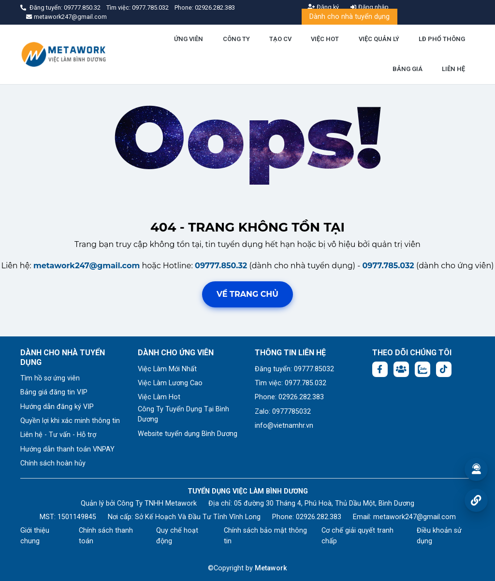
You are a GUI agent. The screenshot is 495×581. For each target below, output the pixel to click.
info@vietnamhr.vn (284, 425)
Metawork (271, 568)
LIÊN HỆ (453, 69)
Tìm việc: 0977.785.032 (290, 383)
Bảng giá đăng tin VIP (53, 392)
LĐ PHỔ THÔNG (442, 39)
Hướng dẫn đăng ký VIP (57, 407)
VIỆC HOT (325, 39)
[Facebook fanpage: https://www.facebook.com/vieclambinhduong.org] (380, 369)
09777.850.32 (83, 7)
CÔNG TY (236, 39)
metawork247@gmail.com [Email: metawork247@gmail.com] (414, 517)
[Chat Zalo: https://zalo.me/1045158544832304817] (422, 369)
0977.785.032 (151, 7)
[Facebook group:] (401, 369)
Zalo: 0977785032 (283, 411)
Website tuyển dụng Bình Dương (187, 434)
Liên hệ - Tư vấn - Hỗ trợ (58, 435)
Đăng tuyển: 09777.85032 (294, 369)
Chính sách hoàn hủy (53, 463)
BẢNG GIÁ (407, 69)
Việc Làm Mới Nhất (167, 369)
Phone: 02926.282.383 (289, 397)
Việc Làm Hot (159, 397)
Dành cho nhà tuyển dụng (349, 17)
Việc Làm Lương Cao (170, 383)
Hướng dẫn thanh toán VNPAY (67, 449)
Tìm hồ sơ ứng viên (50, 378)
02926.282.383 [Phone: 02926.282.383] (318, 517)
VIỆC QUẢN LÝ (379, 39)
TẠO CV (280, 39)
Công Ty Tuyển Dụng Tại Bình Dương (183, 414)
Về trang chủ (247, 294)
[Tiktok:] (443, 369)
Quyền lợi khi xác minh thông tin (70, 421)
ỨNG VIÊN (188, 39)
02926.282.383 (215, 7)
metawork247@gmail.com (86, 265)
